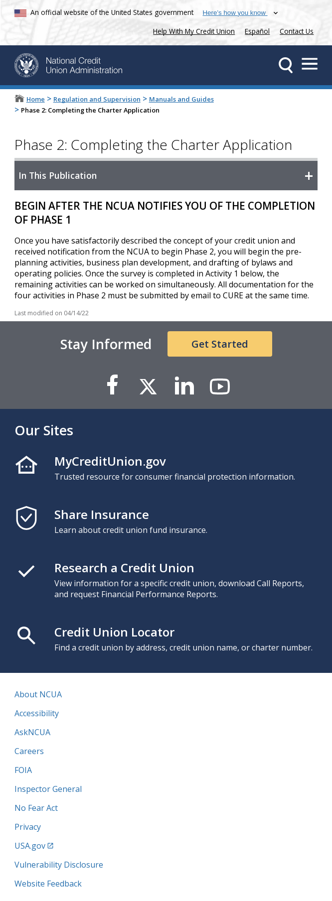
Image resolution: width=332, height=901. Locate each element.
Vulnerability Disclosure (58, 864)
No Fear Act (36, 807)
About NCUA (38, 694)
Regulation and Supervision (97, 99)
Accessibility (36, 713)
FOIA (23, 770)
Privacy (27, 826)
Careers (29, 751)
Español (257, 31)
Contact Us (297, 31)
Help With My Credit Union (192, 30)
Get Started (219, 344)
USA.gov (29, 845)
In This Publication (57, 175)
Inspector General (48, 788)
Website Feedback (48, 883)
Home (35, 99)
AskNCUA (32, 732)
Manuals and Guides (181, 99)
